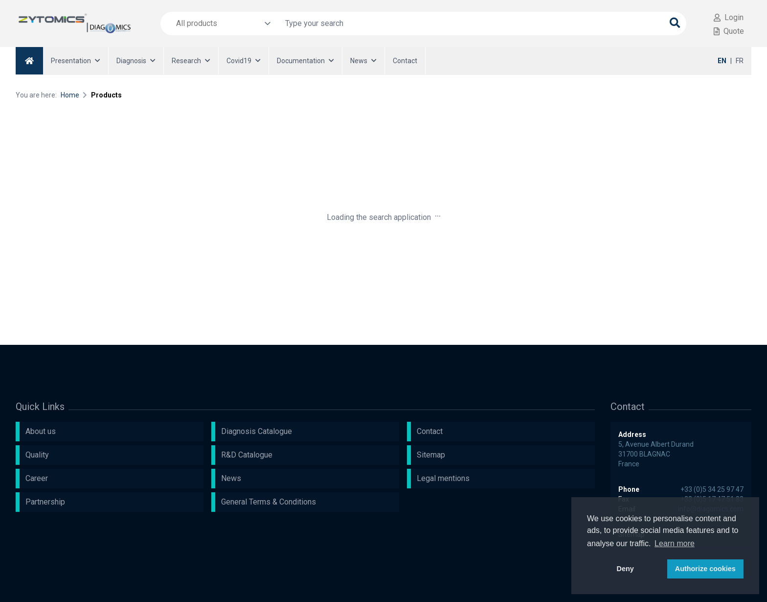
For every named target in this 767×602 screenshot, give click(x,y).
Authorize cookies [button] (705, 569)
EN (722, 61)
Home (70, 95)
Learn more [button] (674, 543)
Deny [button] (625, 569)
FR (740, 61)
